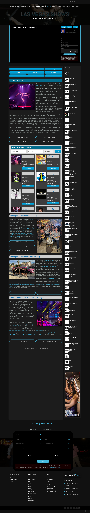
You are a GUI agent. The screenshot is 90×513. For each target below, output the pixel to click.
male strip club (34, 284)
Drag (35, 114)
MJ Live (71, 240)
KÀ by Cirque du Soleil (73, 194)
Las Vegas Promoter (26, 334)
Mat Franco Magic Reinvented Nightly (72, 224)
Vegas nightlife (39, 330)
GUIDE (77, 6)
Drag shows (54, 284)
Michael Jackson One (73, 235)
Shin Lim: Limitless (73, 297)
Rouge (70, 286)
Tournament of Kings (73, 332)
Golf (29, 484)
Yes (72, 51)
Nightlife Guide (32, 493)
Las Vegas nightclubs (26, 228)
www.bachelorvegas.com (72, 488)
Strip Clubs (18, 75)
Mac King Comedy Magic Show (73, 207)
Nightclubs (35, 72)
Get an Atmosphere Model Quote (22, 250)
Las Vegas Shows (73, 73)
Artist (29, 478)
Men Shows (31, 490)
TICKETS (53, 6)
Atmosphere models (14, 330)
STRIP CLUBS (65, 6)
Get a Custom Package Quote (22, 246)
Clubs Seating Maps (51, 490)
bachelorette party (48, 260)
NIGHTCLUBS (23, 6)
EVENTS (33, 6)
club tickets (34, 334)
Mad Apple (72, 211)
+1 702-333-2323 (12, 1)
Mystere (71, 246)
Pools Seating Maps (51, 491)
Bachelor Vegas (51, 278)
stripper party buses (25, 234)
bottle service (17, 236)
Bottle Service (36, 69)
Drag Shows (31, 483)
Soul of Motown (73, 303)
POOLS (28, 6)
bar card (42, 334)
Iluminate (71, 176)
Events (69, 27)
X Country (71, 361)
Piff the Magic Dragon (72, 275)
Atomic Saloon (73, 90)
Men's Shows (36, 75)
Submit (69, 54)
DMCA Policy (13, 481)
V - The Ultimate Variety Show (73, 344)
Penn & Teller (72, 269)
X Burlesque (72, 355)
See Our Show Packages (49, 137)
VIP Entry (54, 75)
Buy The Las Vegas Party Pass (49, 341)
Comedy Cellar (73, 130)
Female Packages (51, 486)
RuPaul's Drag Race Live (72, 292)
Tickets (75, 27)
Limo (29, 488)
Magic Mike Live (73, 217)
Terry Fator (72, 315)
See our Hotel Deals (22, 141)
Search (57, 151)
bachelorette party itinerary (49, 266)
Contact (12, 483)
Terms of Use (13, 478)
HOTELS (12, 6)
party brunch (25, 284)
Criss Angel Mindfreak (72, 136)
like (20, 324)
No (76, 51)
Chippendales (72, 119)
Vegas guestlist (13, 334)
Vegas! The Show (73, 338)
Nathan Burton (73, 251)
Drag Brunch (72, 153)
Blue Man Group (73, 107)
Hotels (30, 486)
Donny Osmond (73, 147)
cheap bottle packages (51, 333)
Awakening (72, 96)
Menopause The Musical (73, 229)
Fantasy (71, 165)
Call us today (15, 327)
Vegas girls (23, 233)
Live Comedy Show (72, 200)
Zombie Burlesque (71, 367)
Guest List (18, 69)
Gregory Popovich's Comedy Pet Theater (72, 172)
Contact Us (68, 480)
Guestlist (59, 6)
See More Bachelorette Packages (22, 292)
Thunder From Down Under (72, 327)
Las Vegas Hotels (16, 233)
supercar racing (16, 325)
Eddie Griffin (72, 159)
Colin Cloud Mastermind (72, 125)
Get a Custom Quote (22, 341)
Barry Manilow (72, 101)
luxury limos (48, 283)
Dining (29, 481)
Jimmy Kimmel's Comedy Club (73, 188)
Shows (30, 498)
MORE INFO (28, 168)
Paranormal (72, 263)
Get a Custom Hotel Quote (49, 141)
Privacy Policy (66, 60)
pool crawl (42, 333)
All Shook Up (72, 84)
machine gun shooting (27, 324)
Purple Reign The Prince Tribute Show (73, 282)
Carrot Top (72, 113)
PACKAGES (17, 6)
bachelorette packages (53, 280)
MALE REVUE (72, 6)
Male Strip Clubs (51, 483)
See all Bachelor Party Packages (22, 241)
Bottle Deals (50, 488)
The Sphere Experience (72, 309)
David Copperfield (72, 142)
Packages (54, 69)
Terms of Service (52, 467)
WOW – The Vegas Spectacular (72, 351)
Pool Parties (53, 72)
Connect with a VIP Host (22, 137)
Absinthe (71, 78)
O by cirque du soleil (73, 258)
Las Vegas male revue (44, 284)
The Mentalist (72, 320)
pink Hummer (40, 283)
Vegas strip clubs (20, 230)
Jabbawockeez (73, 182)
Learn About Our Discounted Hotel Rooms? (65, 50)
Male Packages (50, 484)
